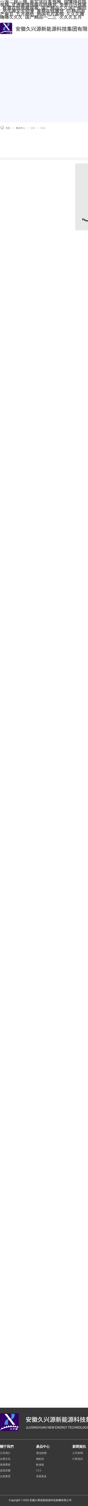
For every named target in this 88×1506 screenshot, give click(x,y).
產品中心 (20, 128)
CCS (33, 128)
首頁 (8, 128)
